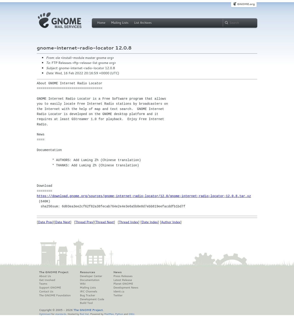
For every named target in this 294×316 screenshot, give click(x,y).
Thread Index (129, 222)
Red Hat (84, 314)
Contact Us (46, 291)
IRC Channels (88, 291)
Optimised (45, 314)
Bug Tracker (87, 295)
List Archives (143, 23)
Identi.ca (118, 291)
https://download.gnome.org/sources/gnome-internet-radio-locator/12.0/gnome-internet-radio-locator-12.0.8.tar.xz (144, 196)
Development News (125, 287)
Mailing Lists (119, 23)
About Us (45, 276)
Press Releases (122, 276)
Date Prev (45, 222)
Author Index (170, 222)
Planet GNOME (123, 284)
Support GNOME (50, 287)
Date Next (62, 222)
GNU (131, 314)
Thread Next (105, 222)
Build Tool (86, 303)
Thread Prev (84, 222)
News (117, 272)
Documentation (89, 280)
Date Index (149, 222)
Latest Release (122, 280)
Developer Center (91, 276)
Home (101, 23)
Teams (43, 284)
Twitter (117, 295)
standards (60, 314)
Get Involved (47, 280)
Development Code (92, 299)
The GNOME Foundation (55, 295)
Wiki (83, 284)
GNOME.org (246, 4)
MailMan (109, 314)
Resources (87, 272)
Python (119, 314)
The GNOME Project (53, 272)
